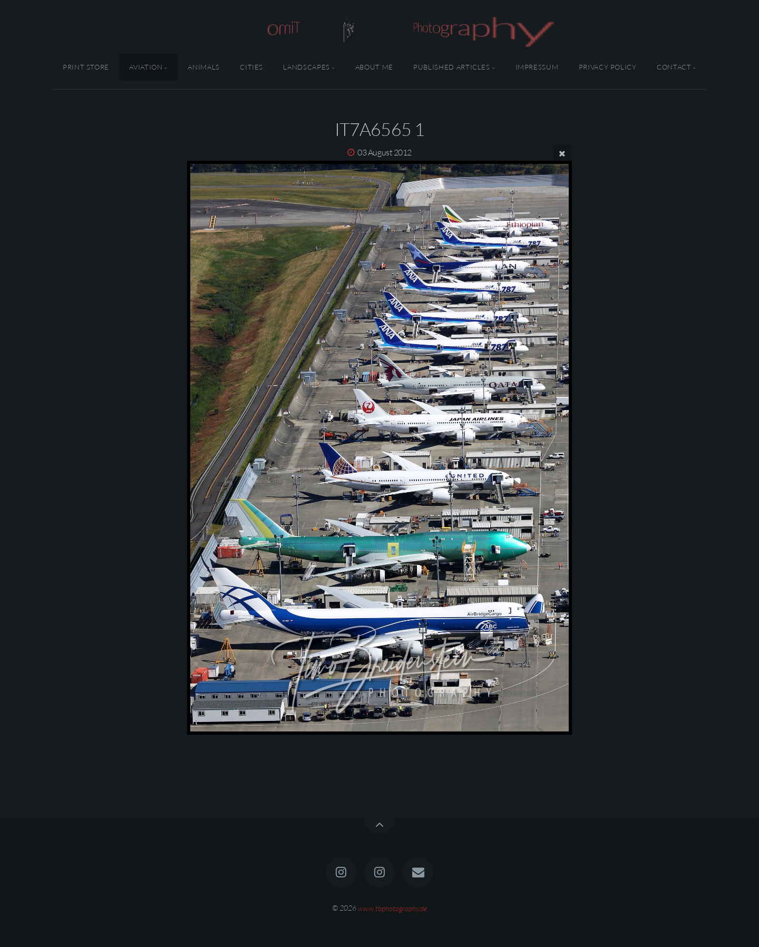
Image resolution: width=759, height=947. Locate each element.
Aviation (145, 67)
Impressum (537, 67)
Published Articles (451, 67)
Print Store (86, 67)
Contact (674, 67)
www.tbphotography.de (392, 907)
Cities (251, 67)
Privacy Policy (608, 67)
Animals (203, 67)
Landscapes (306, 67)
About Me (374, 67)
